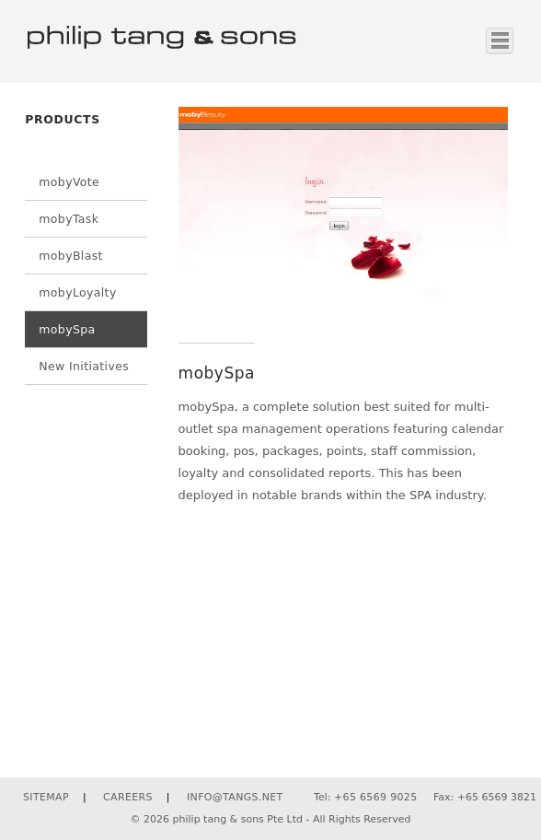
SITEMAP (46, 797)
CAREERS (128, 797)
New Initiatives (84, 366)
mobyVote (69, 182)
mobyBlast (70, 255)
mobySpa (67, 329)
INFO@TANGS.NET (235, 797)
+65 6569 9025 (376, 797)
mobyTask (68, 219)
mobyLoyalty (77, 292)
